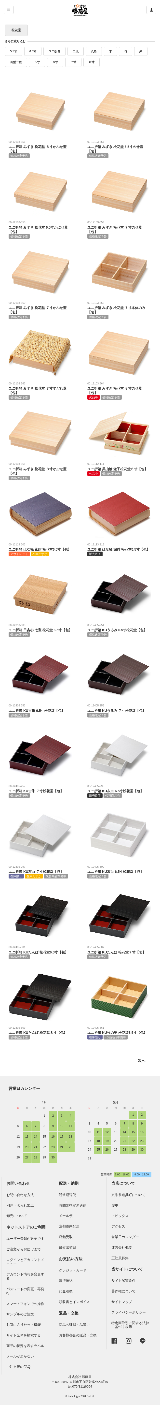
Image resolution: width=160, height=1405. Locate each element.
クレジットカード (72, 1270)
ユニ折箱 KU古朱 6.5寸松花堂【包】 (40, 710)
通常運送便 (67, 1195)
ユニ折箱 (54, 51)
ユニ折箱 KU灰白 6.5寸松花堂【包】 (119, 791)
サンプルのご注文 (20, 1314)
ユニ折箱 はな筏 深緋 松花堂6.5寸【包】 (119, 549)
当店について (123, 1183)
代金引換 (66, 1291)
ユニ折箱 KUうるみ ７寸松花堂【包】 (119, 710)
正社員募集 (120, 1258)
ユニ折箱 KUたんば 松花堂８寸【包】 (40, 1032)
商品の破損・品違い (74, 1325)
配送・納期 (69, 1183)
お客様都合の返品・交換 (78, 1335)
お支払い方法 (70, 1259)
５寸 (37, 62)
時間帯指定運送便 (72, 1205)
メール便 (66, 1216)
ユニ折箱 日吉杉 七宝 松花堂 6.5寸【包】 (40, 630)
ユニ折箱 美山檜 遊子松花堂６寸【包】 (119, 468)
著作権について (123, 1291)
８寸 (91, 62)
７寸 (73, 62)
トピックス (120, 1216)
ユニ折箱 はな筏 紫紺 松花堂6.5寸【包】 (40, 549)
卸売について (16, 1216)
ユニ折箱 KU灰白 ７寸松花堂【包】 (40, 871)
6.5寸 (33, 51)
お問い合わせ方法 (20, 1195)
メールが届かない (20, 1356)
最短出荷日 (67, 1247)
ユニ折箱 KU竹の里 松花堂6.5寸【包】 (119, 1032)
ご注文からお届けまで (23, 1249)
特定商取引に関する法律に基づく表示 (130, 1325)
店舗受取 (66, 1237)
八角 (94, 51)
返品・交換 (69, 1313)
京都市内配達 (69, 1226)
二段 (76, 51)
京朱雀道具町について (128, 1195)
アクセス (118, 1226)
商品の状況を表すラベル (25, 1346)
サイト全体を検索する (23, 1335)
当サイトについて (127, 1269)
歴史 (114, 1205)
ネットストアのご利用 (26, 1227)
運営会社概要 (121, 1247)
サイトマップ (121, 1302)
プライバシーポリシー (128, 1312)
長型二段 (16, 62)
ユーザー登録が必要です (25, 1239)
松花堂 (16, 30)
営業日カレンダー (24, 1088)
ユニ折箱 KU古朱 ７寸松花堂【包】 (40, 791)
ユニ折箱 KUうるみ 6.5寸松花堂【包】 (119, 630)
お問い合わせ (18, 1183)
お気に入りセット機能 (23, 1325)
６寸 (55, 62)
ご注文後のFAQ (18, 1367)
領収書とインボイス (74, 1302)
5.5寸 (13, 51)
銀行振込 (66, 1281)
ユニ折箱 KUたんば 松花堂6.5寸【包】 (40, 952)
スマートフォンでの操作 (25, 1304)
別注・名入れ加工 (20, 1205)
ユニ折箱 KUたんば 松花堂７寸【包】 (119, 952)
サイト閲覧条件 (123, 1281)
